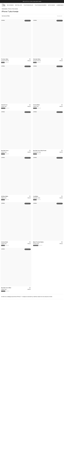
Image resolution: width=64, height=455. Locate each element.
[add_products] (30, 59)
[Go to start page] (3, 5)
